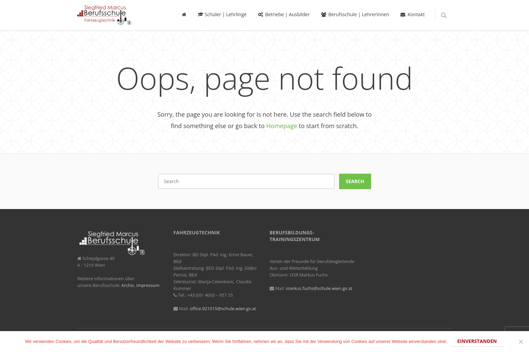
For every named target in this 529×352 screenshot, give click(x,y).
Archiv (127, 285)
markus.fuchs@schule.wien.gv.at (319, 288)
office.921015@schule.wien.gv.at (223, 308)
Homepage (281, 126)
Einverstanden (477, 341)
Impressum (148, 285)
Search (355, 181)
